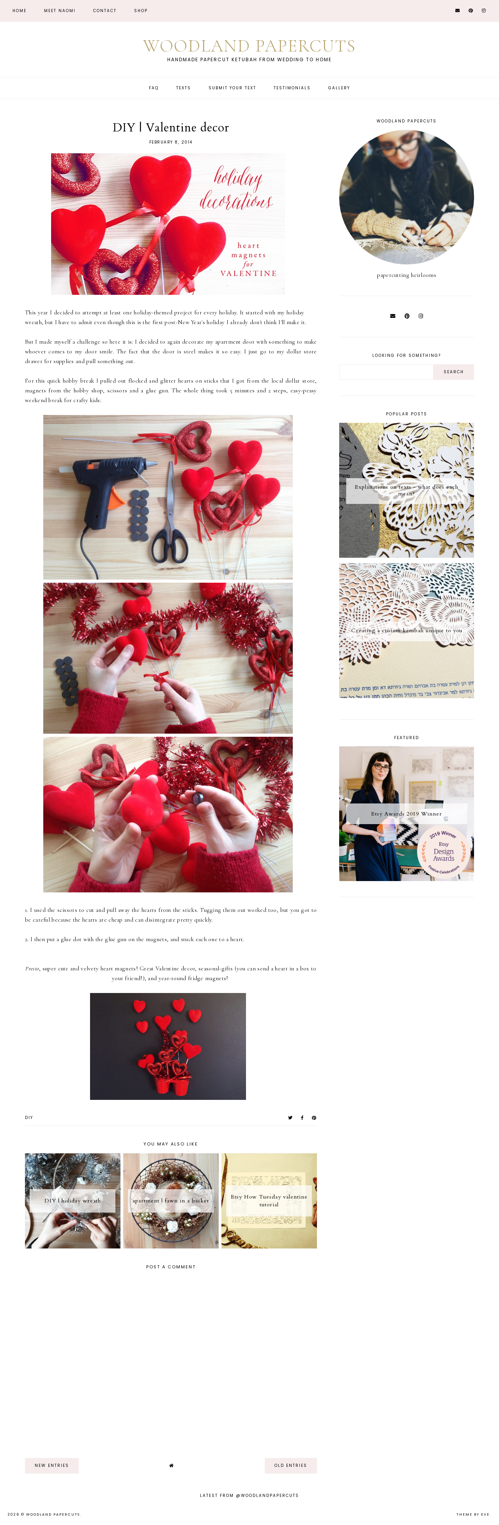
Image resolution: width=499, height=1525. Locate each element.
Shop (141, 11)
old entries (290, 1465)
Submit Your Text (232, 88)
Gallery (339, 88)
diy (29, 1118)
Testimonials (292, 88)
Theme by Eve (473, 1514)
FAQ (154, 88)
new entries (52, 1465)
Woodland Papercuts (249, 46)
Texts (183, 88)
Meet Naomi (60, 11)
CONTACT (105, 11)
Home (19, 11)
